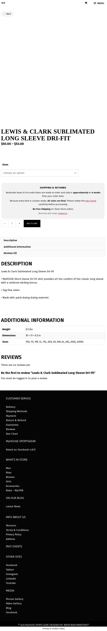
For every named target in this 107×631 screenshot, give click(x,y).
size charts (90, 200)
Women (10, 477)
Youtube (11, 583)
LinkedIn (11, 578)
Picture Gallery (14, 599)
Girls (8, 481)
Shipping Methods (16, 411)
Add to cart (32, 224)
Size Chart (12, 433)
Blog (8, 608)
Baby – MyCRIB (14, 490)
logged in (22, 378)
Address (10, 539)
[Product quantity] (12, 223)
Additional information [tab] (17, 246)
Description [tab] (10, 240)
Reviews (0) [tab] (10, 253)
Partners (11, 525)
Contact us (62, 213)
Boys (8, 472)
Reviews (10, 429)
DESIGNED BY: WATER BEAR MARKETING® (69, 625)
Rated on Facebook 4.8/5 (21, 449)
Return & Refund (16, 420)
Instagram (12, 574)
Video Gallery (14, 603)
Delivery (10, 406)
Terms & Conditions (17, 530)
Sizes (5, 164)
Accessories (12, 486)
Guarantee (12, 424)
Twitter (10, 569)
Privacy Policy (13, 534)
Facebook (11, 565)
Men (8, 468)
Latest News (13, 506)
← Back (7, 14)
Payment (11, 415)
